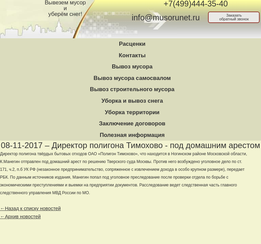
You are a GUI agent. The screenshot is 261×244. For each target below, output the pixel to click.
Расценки (132, 44)
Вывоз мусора (132, 66)
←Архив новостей (20, 216)
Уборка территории (132, 112)
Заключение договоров (132, 123)
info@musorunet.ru (166, 17)
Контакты (132, 55)
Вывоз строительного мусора (132, 89)
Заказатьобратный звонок (234, 17)
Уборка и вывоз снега (132, 101)
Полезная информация (132, 135)
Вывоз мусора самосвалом (132, 78)
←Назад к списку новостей (30, 208)
